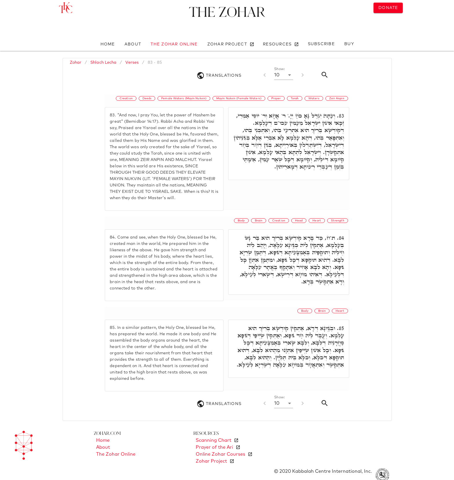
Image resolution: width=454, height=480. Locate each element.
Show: (279, 69)
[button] (283, 75)
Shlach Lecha (103, 63)
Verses (132, 63)
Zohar (76, 63)
